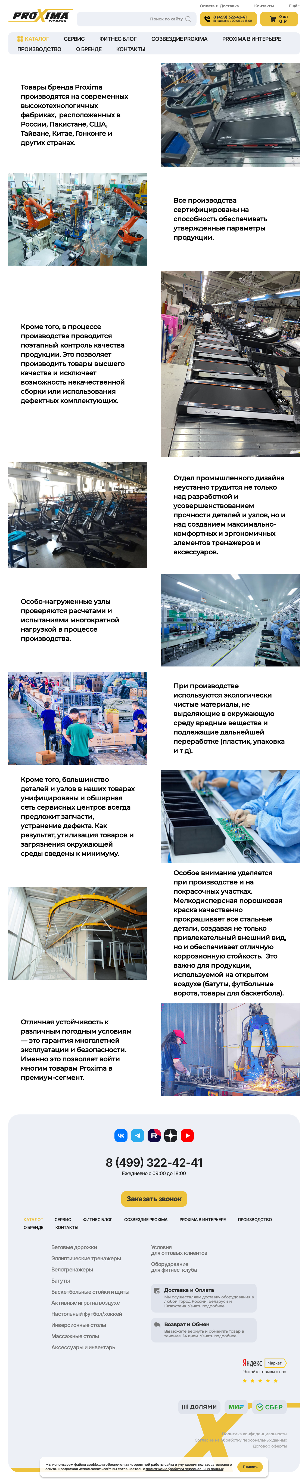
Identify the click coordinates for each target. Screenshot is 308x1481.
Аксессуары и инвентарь (83, 1348)
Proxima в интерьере (251, 39)
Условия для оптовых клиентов (179, 1251)
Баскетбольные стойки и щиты (90, 1292)
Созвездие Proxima (179, 39)
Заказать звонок (154, 1199)
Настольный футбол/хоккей (86, 1314)
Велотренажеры (72, 1270)
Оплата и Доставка (219, 6)
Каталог (33, 39)
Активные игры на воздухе (85, 1303)
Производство (39, 49)
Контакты (264, 6)
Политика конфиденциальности (254, 1434)
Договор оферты (270, 1446)
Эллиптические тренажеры (86, 1259)
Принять (250, 1466)
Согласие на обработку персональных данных (241, 1440)
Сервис (74, 39)
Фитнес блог (118, 39)
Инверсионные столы (78, 1325)
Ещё (294, 6)
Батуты (60, 1281)
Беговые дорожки (74, 1248)
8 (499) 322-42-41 (154, 1162)
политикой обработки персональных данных (184, 1468)
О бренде (89, 49)
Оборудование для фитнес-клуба (174, 1267)
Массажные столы (75, 1336)
